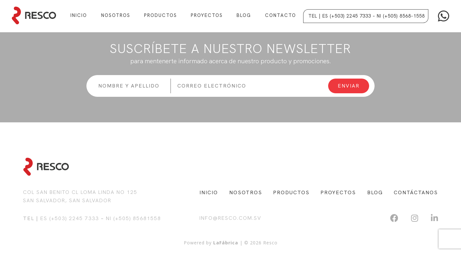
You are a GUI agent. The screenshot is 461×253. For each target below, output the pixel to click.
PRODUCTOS (291, 192)
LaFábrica (225, 243)
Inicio (78, 15)
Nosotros (115, 15)
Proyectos (207, 15)
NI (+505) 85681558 (133, 218)
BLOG (375, 192)
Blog (244, 15)
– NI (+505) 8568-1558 (399, 16)
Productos (160, 15)
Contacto (280, 15)
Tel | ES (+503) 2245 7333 (339, 16)
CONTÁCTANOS (416, 192)
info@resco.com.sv (230, 218)
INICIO (208, 192)
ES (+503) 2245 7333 (69, 218)
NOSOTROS (245, 192)
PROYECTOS (338, 192)
